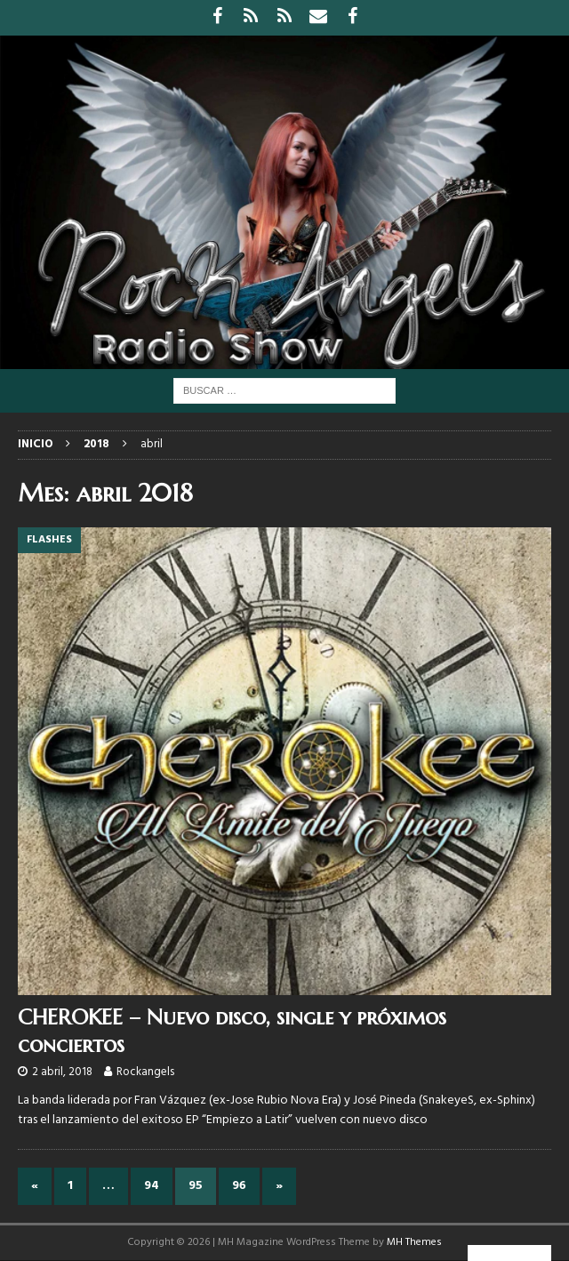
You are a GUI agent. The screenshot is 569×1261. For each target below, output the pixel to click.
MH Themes (414, 1242)
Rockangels (145, 1072)
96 (239, 1186)
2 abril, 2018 (62, 1072)
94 (151, 1186)
